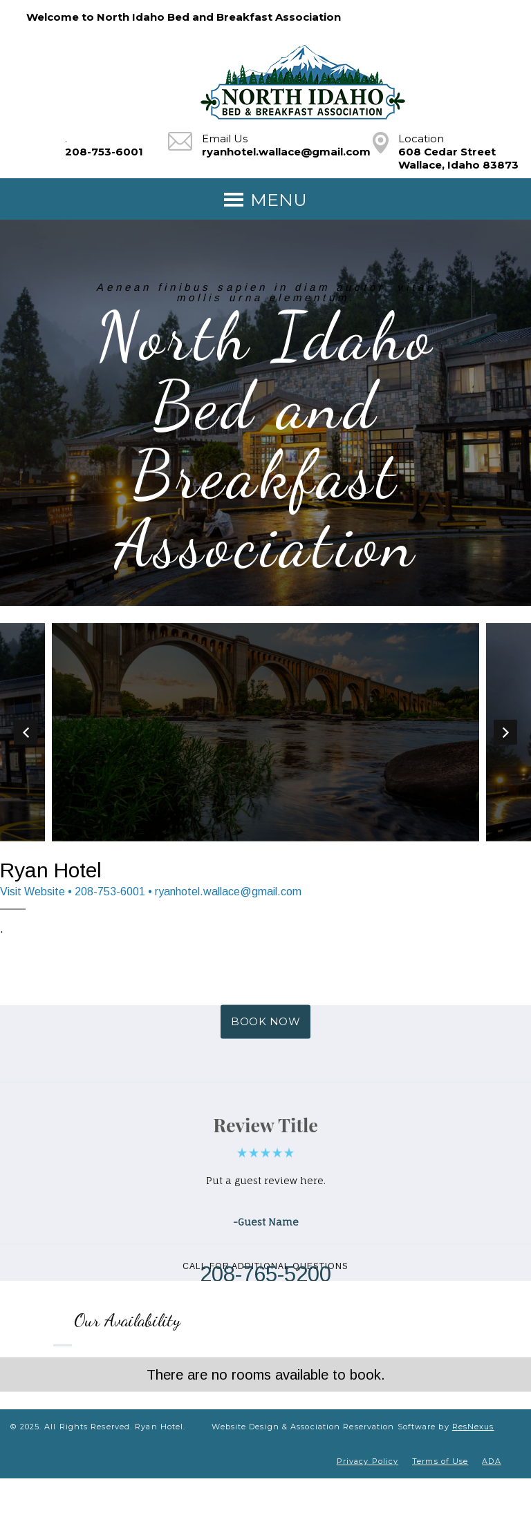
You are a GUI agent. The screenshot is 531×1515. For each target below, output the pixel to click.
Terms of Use (440, 1461)
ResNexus (473, 1426)
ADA (491, 1461)
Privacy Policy (367, 1461)
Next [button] (505, 732)
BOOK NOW (265, 1022)
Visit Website (32, 891)
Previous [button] (25, 732)
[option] (265, 732)
